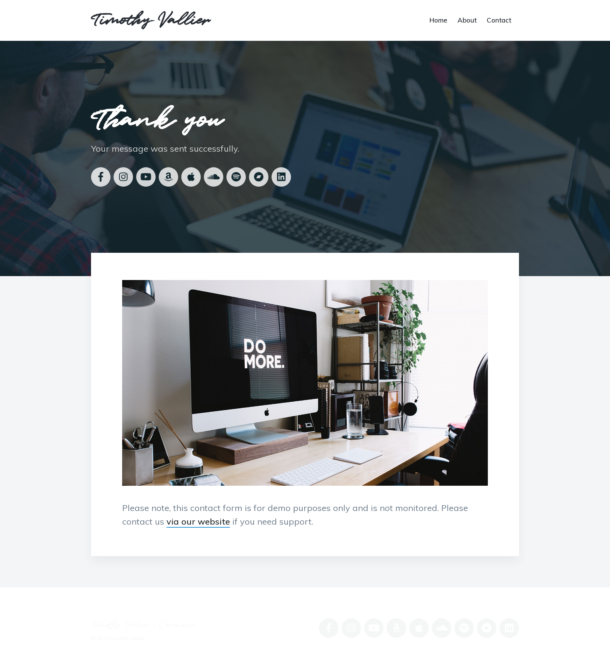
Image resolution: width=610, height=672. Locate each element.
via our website (198, 521)
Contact (499, 20)
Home (438, 20)
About (467, 20)
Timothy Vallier (150, 20)
